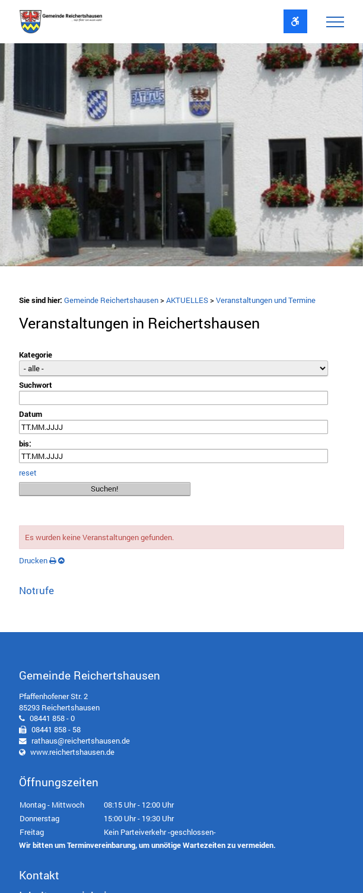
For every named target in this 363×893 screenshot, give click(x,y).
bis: (25, 443)
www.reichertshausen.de (72, 752)
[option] (181, 157)
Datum (30, 414)
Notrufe (36, 590)
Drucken (37, 560)
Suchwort (35, 385)
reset (28, 472)
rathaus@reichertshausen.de (80, 740)
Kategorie (35, 354)
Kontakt (39, 875)
